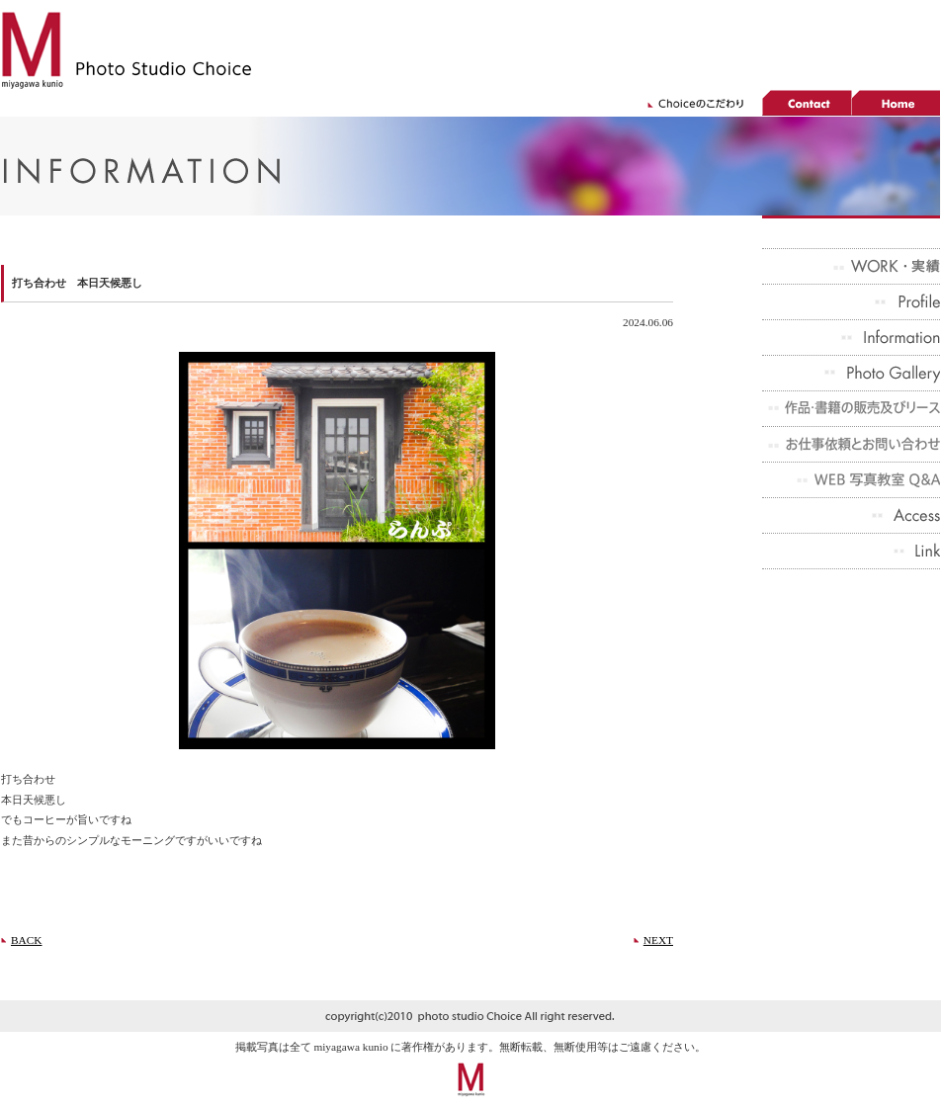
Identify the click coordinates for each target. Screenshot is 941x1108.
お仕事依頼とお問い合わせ (851, 445)
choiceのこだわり (702, 103)
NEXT (658, 940)
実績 (851, 267)
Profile (851, 302)
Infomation (851, 338)
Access (851, 516)
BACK (26, 940)
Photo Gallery (851, 373)
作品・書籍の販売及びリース (851, 409)
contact (806, 103)
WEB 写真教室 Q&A (851, 480)
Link (851, 551)
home (895, 103)
